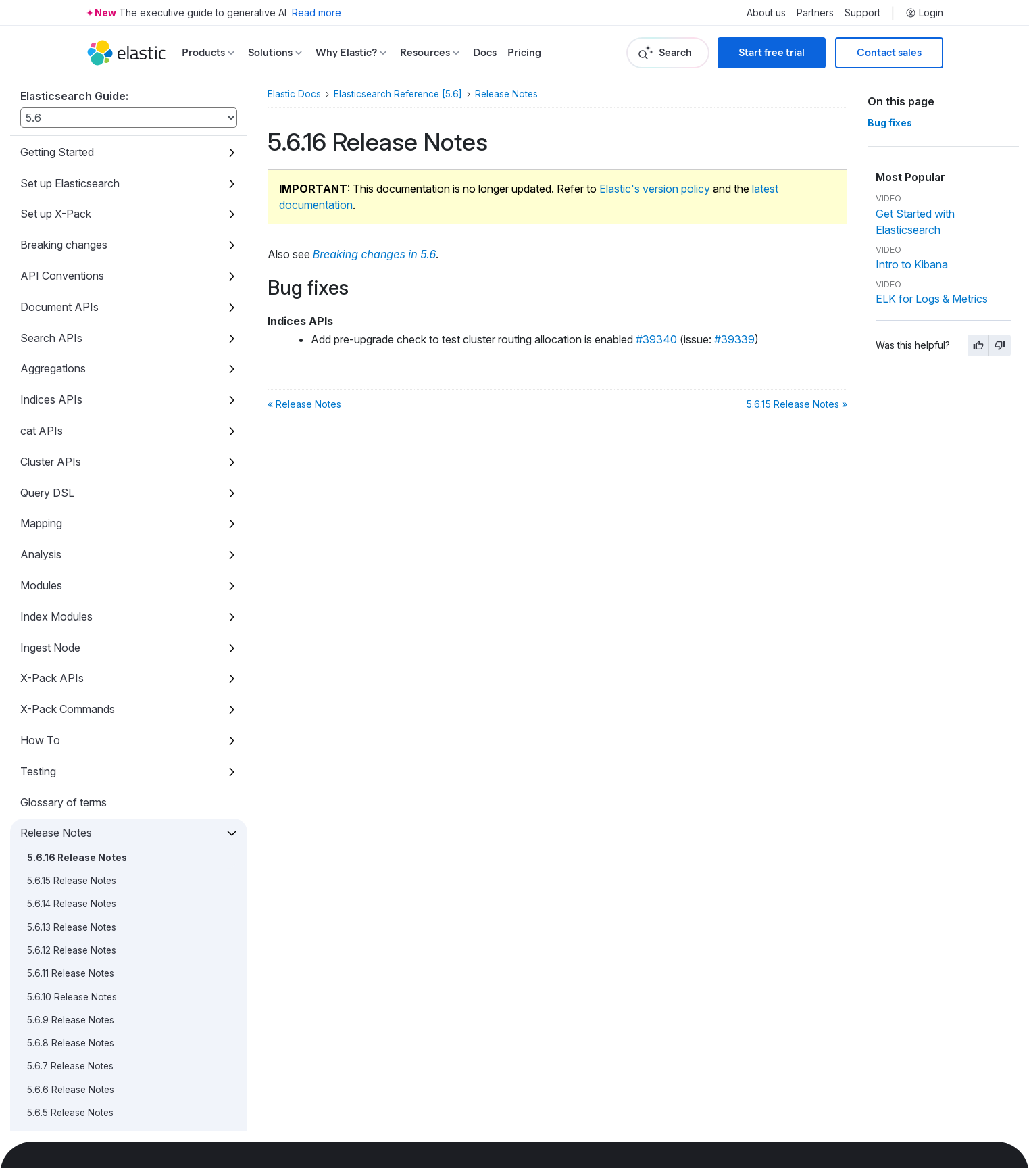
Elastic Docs (294, 94)
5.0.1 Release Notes (69, 918)
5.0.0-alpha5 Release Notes (87, 1034)
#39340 (656, 339)
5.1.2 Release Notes (68, 826)
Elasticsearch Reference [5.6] (398, 94)
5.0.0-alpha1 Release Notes (86, 1127)
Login (924, 12)
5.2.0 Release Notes (70, 803)
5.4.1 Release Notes (68, 617)
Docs (485, 52)
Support (862, 13)
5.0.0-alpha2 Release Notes (87, 1104)
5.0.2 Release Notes (70, 895)
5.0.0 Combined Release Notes (94, 942)
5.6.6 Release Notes (70, 317)
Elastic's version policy (654, 188)
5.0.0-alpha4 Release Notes (87, 1057)
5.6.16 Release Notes (77, 85)
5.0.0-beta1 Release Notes (83, 1011)
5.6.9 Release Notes (70, 247)
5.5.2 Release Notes (70, 502)
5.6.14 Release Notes (71, 131)
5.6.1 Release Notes (69, 432)
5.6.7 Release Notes (70, 293)
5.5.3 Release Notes (70, 478)
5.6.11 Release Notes (70, 200)
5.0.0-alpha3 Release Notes (87, 1080)
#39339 (734, 339)
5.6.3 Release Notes (70, 386)
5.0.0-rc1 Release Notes (78, 988)
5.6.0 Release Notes (70, 455)
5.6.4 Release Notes (70, 363)
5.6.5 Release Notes (70, 340)
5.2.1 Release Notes (68, 780)
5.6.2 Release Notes (70, 409)
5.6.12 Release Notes (71, 177)
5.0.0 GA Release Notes (78, 965)
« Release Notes (304, 404)
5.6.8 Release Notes (70, 270)
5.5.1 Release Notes (68, 525)
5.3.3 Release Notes (70, 664)
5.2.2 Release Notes (70, 757)
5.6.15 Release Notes (71, 108)
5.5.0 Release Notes (70, 548)
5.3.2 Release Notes (70, 687)
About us (766, 13)
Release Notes (506, 94)
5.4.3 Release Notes (70, 571)
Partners (815, 13)
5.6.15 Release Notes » (796, 404)
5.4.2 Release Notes (70, 594)
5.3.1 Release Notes (68, 710)
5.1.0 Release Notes (69, 872)
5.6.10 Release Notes (72, 224)
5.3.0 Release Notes (70, 733)
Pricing (524, 52)
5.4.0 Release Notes (70, 640)
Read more (316, 12)
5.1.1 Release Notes (67, 849)
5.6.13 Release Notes (71, 154)
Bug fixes (890, 123)
